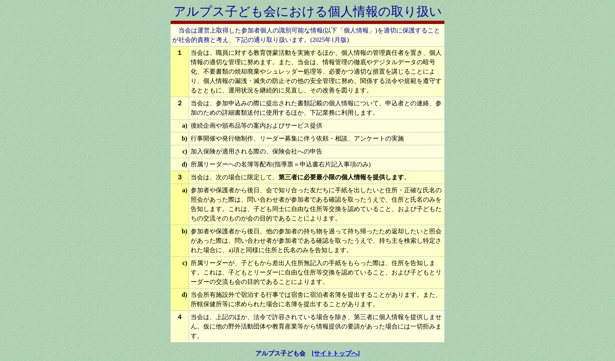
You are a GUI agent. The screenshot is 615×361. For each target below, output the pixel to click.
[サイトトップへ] (336, 353)
